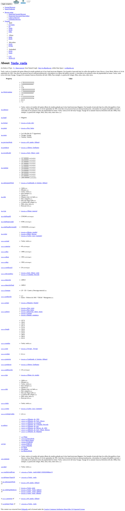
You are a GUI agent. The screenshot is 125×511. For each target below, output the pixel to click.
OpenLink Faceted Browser (17, 14)
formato (5, 290)
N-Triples (12, 25)
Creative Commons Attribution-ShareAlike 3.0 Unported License (64, 509)
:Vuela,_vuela (28, 477)
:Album (24, 449)
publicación (7, 370)
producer (5, 147)
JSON (10, 30)
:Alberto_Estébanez (30, 147)
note (4, 349)
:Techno (26, 313)
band (3, 117)
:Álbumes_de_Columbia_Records (34, 424)
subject (4, 425)
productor (6, 364)
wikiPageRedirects (10, 490)
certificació (6, 267)
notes (4, 135)
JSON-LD (12, 58)
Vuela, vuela (19, 63)
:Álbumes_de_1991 (30, 419)
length (5, 329)
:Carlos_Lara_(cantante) (31, 236)
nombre (5, 343)
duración (6, 280)
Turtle (10, 28)
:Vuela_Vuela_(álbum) (31, 493)
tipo (4, 375)
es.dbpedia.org (69, 68)
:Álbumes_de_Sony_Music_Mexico (35, 430)
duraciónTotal (7, 285)
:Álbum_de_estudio (30, 375)
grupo (5, 303)
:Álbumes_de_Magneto (31, 431)
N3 (10, 26)
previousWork (6, 142)
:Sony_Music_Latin (30, 153)
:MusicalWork (26, 451)
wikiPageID (6, 216)
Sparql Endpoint (10, 9)
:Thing (24, 437)
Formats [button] (7, 21)
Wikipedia (24, 509)
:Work (24, 447)
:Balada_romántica (30, 315)
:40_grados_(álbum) (30, 142)
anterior (5, 246)
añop (4, 262)
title (3, 197)
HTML (11, 46)
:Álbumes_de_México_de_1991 (34, 428)
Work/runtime (6, 92)
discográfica (7, 274)
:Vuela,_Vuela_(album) (31, 490)
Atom (10, 37)
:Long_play (27, 123)
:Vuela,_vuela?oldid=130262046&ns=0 (37, 472)
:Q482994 (26, 446)
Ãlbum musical (18, 68)
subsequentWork (7, 183)
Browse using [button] (9, 12)
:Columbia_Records (30, 274)
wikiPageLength (7, 222)
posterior (6, 359)
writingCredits (7, 414)
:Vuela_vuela (28, 488)
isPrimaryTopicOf (8, 477)
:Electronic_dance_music (32, 311)
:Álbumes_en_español (31, 423)
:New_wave (27, 308)
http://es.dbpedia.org (44, 68)
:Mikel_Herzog (28, 234)
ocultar (5, 354)
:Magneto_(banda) (29, 303)
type (3, 211)
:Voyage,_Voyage (29, 349)
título (5, 403)
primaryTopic (8, 504)
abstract (4, 110)
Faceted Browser (10, 7)
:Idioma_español (29, 232)
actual (5, 241)
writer (4, 234)
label (4, 467)
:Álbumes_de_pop (30, 426)
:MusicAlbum (27, 440)
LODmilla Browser (15, 19)
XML (10, 32)
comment (5, 459)
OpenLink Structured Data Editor (19, 16)
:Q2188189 (27, 442)
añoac (5, 257)
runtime (4, 168)
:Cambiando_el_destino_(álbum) (34, 183)
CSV (10, 56)
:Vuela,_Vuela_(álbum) (31, 491)
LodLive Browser (14, 18)
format (4, 123)
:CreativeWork (27, 438)
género (5, 311)
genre (4, 128)
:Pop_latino (27, 128)
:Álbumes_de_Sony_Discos (33, 421)
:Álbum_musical (29, 211)
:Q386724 (26, 444)
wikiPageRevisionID (8, 227)
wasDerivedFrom (8, 472)
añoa (4, 252)
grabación (6, 296)
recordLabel (6, 153)
